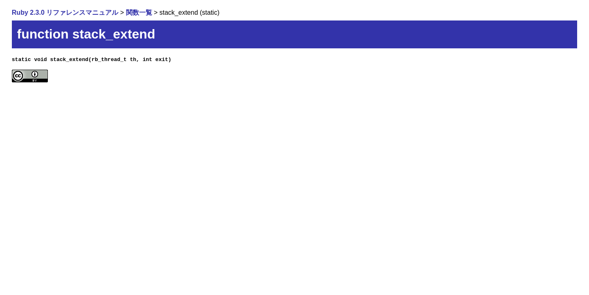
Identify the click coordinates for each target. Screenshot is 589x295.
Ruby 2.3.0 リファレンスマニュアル (65, 12)
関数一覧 (139, 12)
